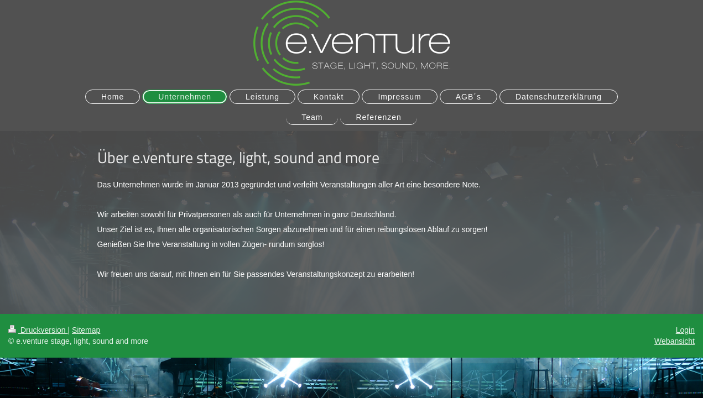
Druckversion (37, 330)
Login (685, 330)
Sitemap (86, 330)
